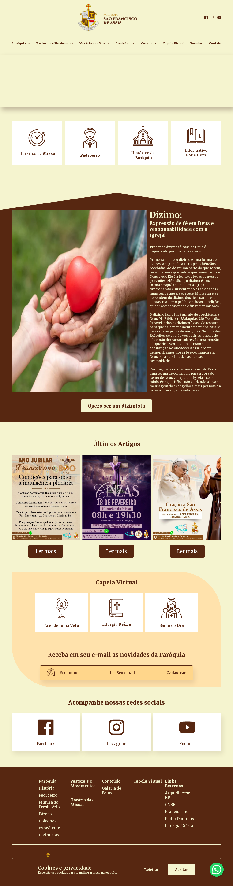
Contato (215, 43)
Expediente (49, 828)
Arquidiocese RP (177, 795)
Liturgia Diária (179, 825)
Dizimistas (49, 835)
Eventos (196, 43)
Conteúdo (123, 43)
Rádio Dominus (179, 818)
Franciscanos (178, 811)
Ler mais (45, 551)
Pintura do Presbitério (49, 804)
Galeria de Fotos (111, 790)
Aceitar (181, 870)
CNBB (170, 804)
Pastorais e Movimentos (54, 43)
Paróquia (19, 43)
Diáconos (47, 821)
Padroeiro (48, 795)
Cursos (146, 43)
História (46, 788)
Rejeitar (151, 870)
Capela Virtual (173, 43)
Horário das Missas (94, 43)
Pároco (45, 814)
